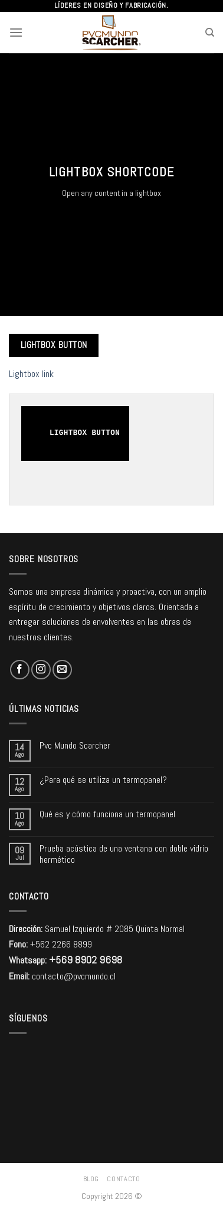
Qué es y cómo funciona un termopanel (107, 814)
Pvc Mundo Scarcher (75, 745)
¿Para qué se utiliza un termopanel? (103, 779)
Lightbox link (31, 374)
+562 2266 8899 (61, 944)
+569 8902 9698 (85, 959)
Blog (91, 1179)
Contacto (123, 1179)
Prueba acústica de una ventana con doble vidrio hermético (124, 854)
